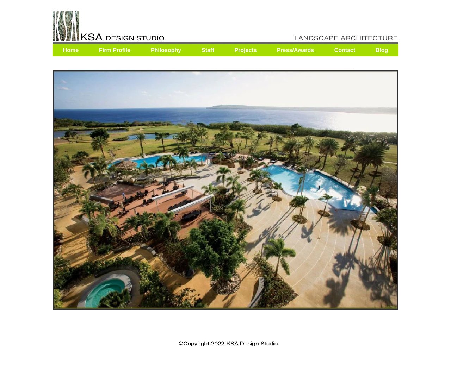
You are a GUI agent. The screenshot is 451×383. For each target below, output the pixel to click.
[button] (225, 190)
